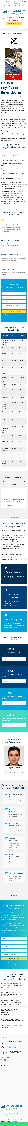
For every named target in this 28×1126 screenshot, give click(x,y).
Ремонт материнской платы (5, 421)
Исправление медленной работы (5, 392)
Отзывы (8, 1116)
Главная (3, 1114)
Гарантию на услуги (9, 269)
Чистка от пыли (16, 873)
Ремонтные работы (14, 619)
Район (10, 692)
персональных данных (19, 317)
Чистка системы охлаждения (5, 463)
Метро (10, 714)
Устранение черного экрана (5, 456)
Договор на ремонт (9, 255)
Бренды (21, 1114)
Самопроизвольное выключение (5, 443)
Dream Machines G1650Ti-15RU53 (10, 199)
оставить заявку (14, 24)
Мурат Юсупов (14, 767)
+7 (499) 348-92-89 (12, 20)
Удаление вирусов (13, 839)
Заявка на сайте (14, 571)
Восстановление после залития (5, 342)
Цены (2, 1116)
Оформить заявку (12, 1114)
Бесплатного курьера (10, 240)
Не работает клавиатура (14, 824)
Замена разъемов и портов (5, 379)
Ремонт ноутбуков (6, 33)
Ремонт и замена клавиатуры (5, 414)
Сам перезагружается (16, 856)
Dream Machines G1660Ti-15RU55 (15, 197)
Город (10, 648)
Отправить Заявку (14, 311)
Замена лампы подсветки (4, 362)
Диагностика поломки (14, 596)
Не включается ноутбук (15, 795)
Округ (10, 670)
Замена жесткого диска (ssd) (5, 355)
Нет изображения (15, 810)
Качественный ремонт (11, 224)
